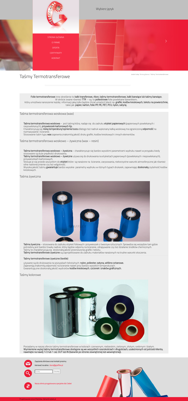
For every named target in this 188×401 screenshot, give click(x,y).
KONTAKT (56, 58)
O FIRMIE (56, 42)
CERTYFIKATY (56, 52)
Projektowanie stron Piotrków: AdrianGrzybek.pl (38, 399)
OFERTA (55, 47)
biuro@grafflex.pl (56, 365)
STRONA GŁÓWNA (56, 37)
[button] (95, 41)
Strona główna (144, 74)
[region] (132, 41)
